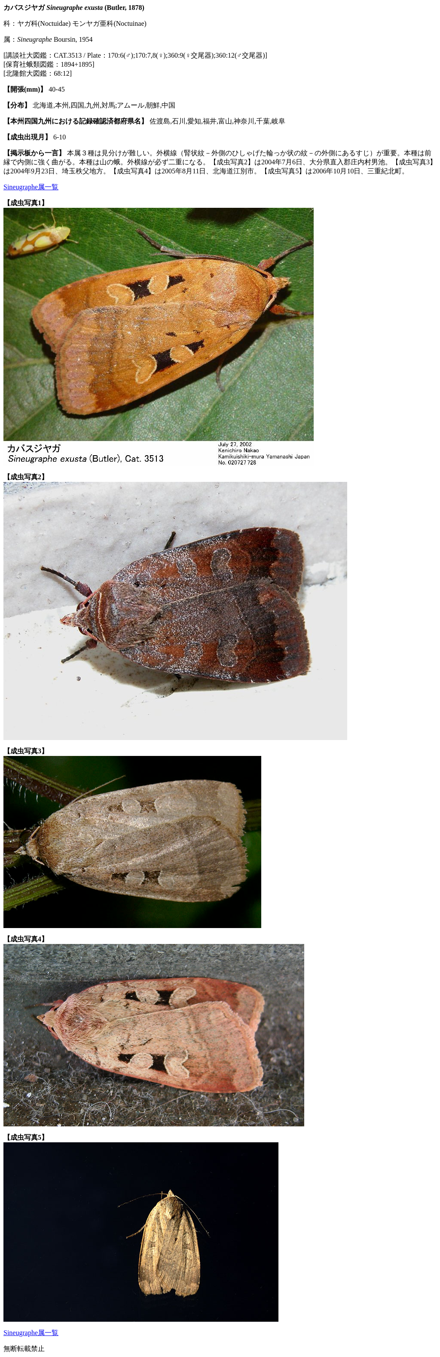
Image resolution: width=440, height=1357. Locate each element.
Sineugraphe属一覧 (30, 187)
